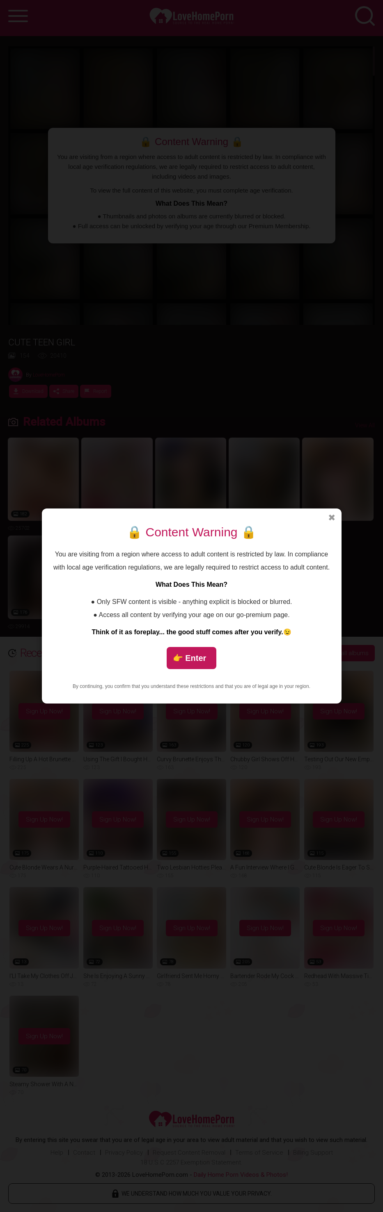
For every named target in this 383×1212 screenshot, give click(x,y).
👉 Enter (189, 658)
